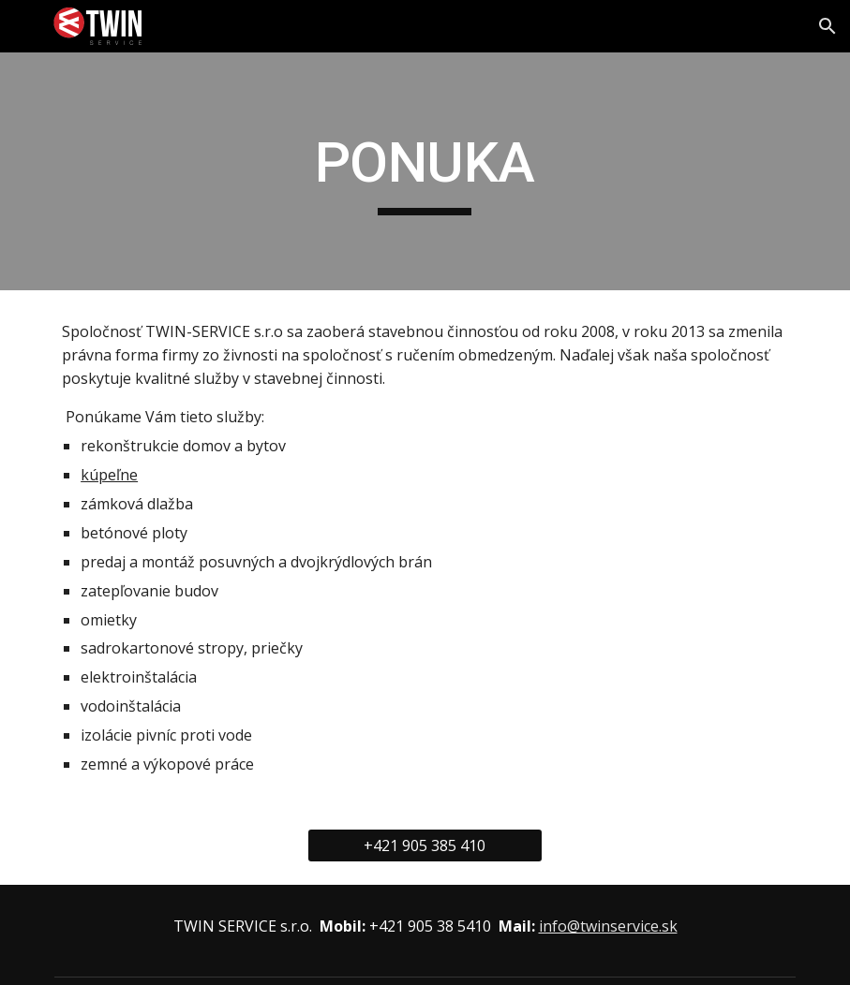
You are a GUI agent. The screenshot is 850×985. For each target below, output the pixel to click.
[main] (424, 171)
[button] (827, 26)
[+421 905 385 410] (424, 845)
